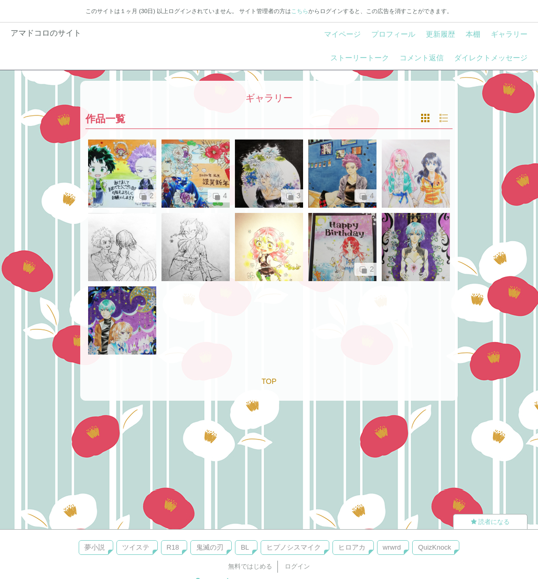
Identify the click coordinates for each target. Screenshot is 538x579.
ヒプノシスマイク (293, 547)
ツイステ (135, 547)
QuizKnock (434, 547)
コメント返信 (422, 57)
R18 (173, 547)
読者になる (490, 522)
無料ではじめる (250, 566)
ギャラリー (509, 34)
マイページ (342, 34)
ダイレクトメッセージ (491, 57)
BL (245, 547)
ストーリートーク (359, 57)
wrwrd (392, 547)
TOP (269, 381)
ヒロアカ (351, 547)
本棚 (473, 34)
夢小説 (94, 547)
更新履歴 (440, 34)
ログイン (297, 566)
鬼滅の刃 (209, 547)
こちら (299, 11)
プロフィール (393, 34)
